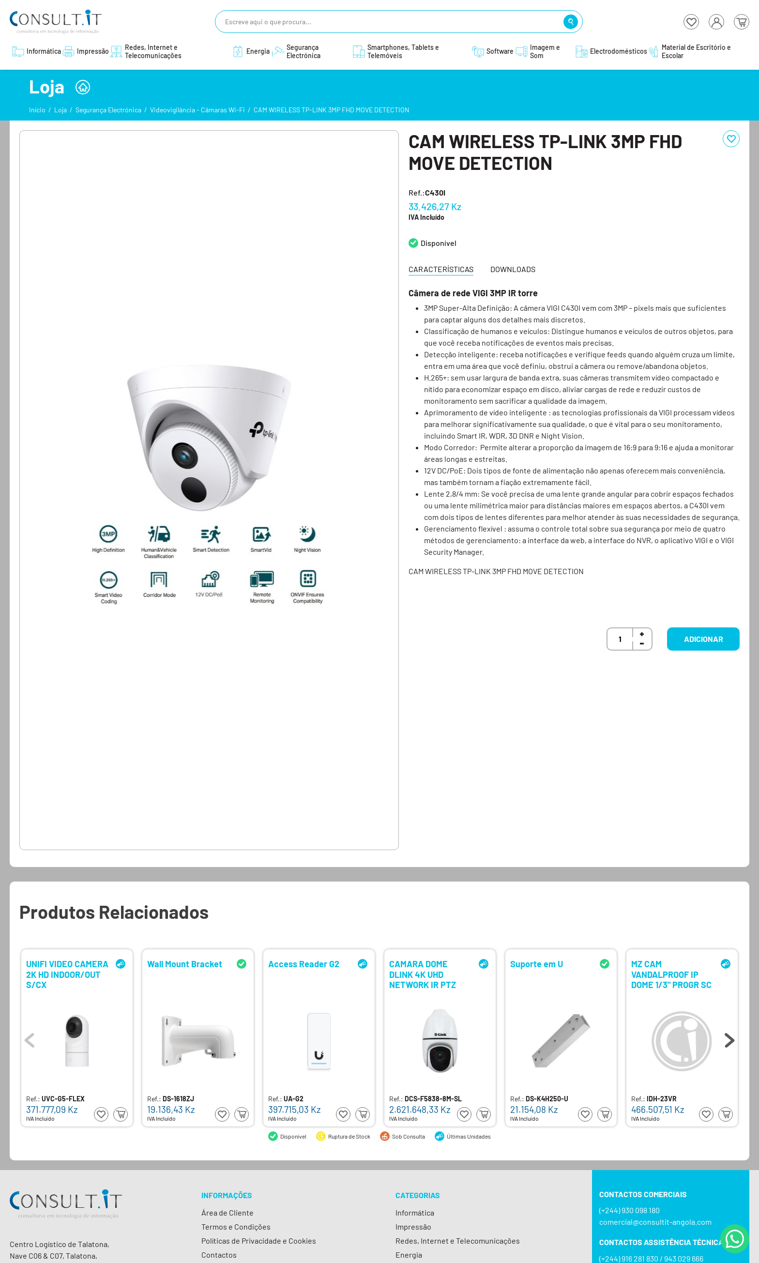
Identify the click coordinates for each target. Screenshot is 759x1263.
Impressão (413, 1226)
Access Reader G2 (303, 964)
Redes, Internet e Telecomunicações (457, 1240)
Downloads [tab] (512, 269)
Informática (414, 1212)
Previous (29, 1038)
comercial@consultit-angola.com (655, 1221)
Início (37, 110)
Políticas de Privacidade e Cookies (258, 1240)
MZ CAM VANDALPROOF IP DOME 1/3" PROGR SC (671, 974)
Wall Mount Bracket (184, 964)
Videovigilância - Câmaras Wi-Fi (197, 110)
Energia (408, 1254)
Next (729, 1038)
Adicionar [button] (703, 638)
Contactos (219, 1254)
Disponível (438, 242)
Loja (60, 110)
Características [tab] (441, 269)
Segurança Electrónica (108, 110)
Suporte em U (536, 964)
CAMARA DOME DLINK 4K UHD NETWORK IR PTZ (422, 974)
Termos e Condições (236, 1226)
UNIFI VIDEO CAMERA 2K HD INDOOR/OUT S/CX (67, 974)
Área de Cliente (227, 1212)
